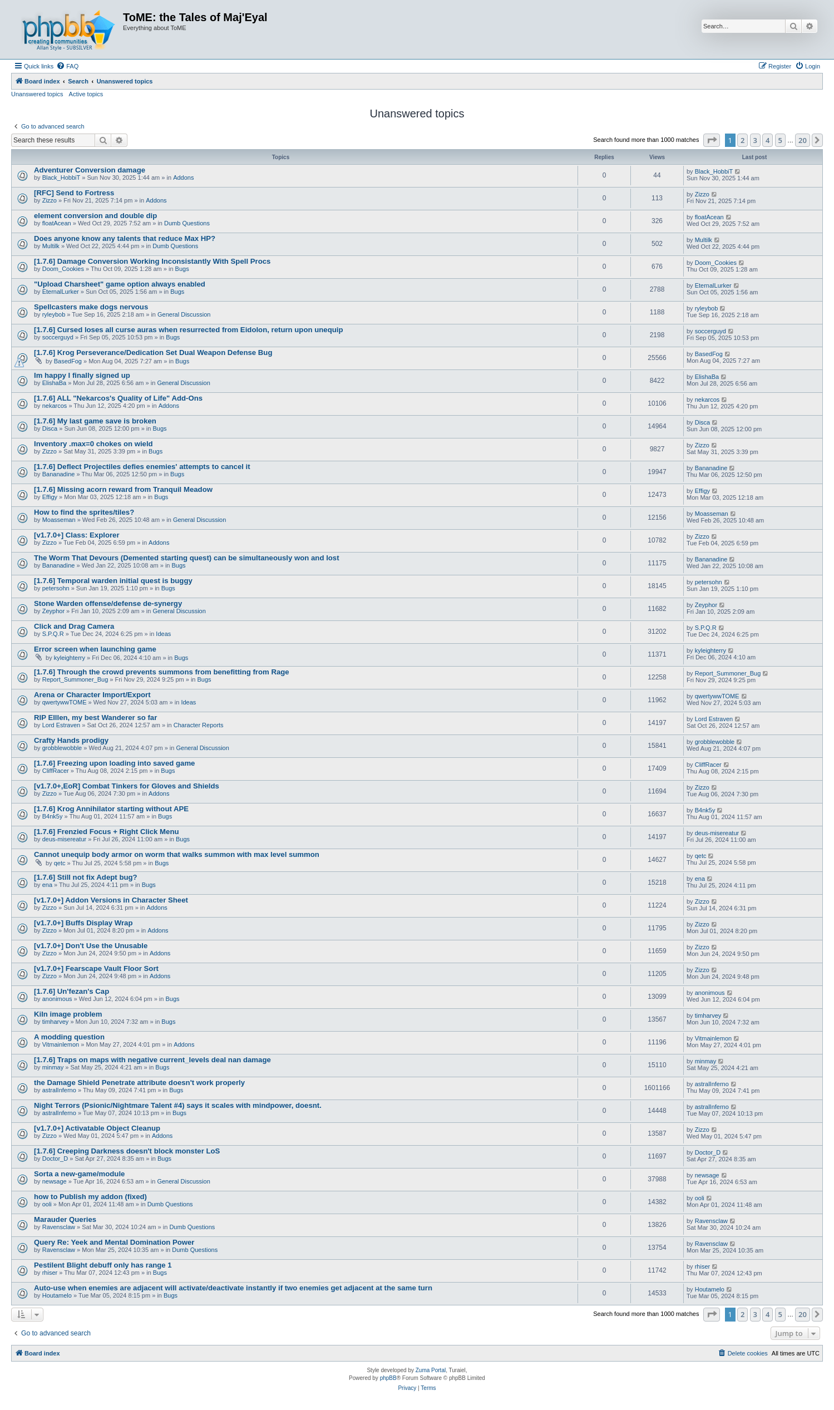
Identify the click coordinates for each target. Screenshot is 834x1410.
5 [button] (780, 140)
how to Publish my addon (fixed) (90, 1196)
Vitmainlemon (60, 1044)
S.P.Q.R (53, 633)
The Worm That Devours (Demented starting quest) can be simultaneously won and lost (186, 558)
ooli (47, 1204)
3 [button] (755, 140)
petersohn (56, 588)
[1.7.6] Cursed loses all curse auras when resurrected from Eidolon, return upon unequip (188, 330)
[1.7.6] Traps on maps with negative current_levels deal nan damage (152, 1060)
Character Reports (199, 725)
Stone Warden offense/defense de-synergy (108, 603)
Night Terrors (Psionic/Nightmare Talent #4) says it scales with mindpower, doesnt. (178, 1105)
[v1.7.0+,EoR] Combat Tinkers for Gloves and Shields (126, 786)
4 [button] (767, 140)
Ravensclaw (58, 1227)
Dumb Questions (187, 223)
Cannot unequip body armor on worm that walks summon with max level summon (176, 854)
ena (47, 884)
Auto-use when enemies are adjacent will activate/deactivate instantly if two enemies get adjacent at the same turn (233, 1288)
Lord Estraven (61, 725)
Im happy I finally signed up (82, 375)
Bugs (182, 268)
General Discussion (183, 314)
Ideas (163, 633)
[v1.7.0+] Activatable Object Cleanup (97, 1128)
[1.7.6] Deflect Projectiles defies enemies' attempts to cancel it (142, 466)
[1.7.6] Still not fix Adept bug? (85, 877)
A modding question (69, 1037)
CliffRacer (55, 770)
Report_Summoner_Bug (75, 679)
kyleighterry (69, 657)
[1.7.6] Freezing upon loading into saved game (114, 763)
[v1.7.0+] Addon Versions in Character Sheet (111, 900)
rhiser (50, 1272)
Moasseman (59, 519)
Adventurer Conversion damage (89, 170)
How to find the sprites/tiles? (84, 512)
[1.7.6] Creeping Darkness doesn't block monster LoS (127, 1151)
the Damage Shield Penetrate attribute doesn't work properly (139, 1082)
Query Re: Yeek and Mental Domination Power (114, 1242)
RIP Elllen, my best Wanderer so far (95, 717)
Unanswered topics (37, 94)
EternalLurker (60, 291)
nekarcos (54, 405)
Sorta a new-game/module (79, 1174)
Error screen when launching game (95, 649)
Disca (50, 428)
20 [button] (802, 140)
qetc (60, 863)
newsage (54, 1181)
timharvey (55, 1021)
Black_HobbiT (61, 177)
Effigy (49, 497)
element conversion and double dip (95, 215)
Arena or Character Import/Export (92, 695)
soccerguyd (57, 337)
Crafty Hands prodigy (71, 740)
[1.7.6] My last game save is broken (95, 421)
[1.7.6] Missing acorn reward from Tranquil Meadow (123, 489)
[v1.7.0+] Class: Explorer (77, 535)
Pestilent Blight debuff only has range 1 (103, 1265)
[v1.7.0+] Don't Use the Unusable (90, 945)
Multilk (51, 246)
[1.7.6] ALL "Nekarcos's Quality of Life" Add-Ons (118, 398)
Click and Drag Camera (74, 626)
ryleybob (54, 314)
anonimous (57, 998)
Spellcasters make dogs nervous (91, 307)
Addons (183, 177)
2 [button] (742, 140)
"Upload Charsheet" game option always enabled (119, 284)
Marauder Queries (65, 1219)
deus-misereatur (64, 839)
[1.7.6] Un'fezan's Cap (71, 991)
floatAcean (56, 223)
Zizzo (49, 200)
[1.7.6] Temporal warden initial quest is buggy (113, 580)
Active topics (86, 94)
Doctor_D (55, 1158)
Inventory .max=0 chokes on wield (93, 444)
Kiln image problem (68, 1014)
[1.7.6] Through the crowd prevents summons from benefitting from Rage (161, 672)
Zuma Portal (431, 1370)
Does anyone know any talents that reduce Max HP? (124, 238)
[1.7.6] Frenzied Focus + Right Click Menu (106, 831)
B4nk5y (52, 816)
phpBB (388, 1378)
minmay (53, 1067)
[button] (711, 140)
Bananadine (58, 474)
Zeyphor (53, 611)
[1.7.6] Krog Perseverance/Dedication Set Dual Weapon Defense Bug (153, 352)
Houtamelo (57, 1295)
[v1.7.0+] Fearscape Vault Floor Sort (96, 968)
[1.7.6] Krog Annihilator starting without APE (111, 809)
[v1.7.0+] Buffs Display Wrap (83, 923)
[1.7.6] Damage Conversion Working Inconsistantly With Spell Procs (152, 261)
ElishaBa (54, 382)
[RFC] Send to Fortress (74, 193)
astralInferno (59, 1090)
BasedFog (68, 361)
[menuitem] (67, 66)
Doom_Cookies (63, 268)
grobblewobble (62, 748)
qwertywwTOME (64, 702)
